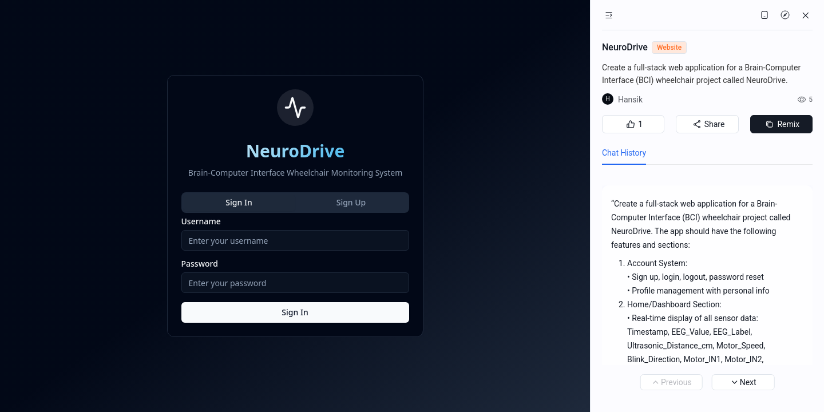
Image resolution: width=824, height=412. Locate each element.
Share (707, 124)
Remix (781, 124)
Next (743, 382)
